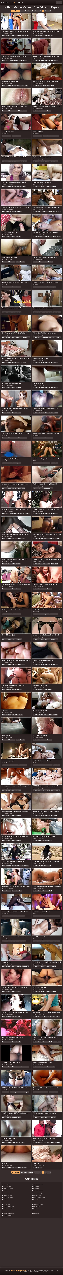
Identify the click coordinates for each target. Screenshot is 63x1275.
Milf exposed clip (7, 1190)
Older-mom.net (6, 1193)
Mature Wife (46, 85)
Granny (35, 261)
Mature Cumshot (16, 1117)
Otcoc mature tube (37, 1204)
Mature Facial (56, 236)
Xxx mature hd (36, 1195)
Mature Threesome (22, 85)
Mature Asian (42, 186)
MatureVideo (12, 2)
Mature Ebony (56, 211)
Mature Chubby (53, 815)
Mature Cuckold (16, 35)
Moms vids (35, 1211)
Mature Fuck (25, 35)
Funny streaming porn (38, 1193)
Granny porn (6, 1184)
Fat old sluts (36, 1202)
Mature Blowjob (48, 35)
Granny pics (35, 1186)
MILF (52, 85)
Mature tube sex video (38, 1197)
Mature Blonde (47, 110)
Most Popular (15, 10)
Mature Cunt (54, 563)
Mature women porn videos (10, 1202)
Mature (35, 60)
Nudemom (35, 1208)
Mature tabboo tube (8, 1206)
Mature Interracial (16, 1016)
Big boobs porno (37, 1199)
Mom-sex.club (6, 1186)
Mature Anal (5, 60)
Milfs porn (35, 1213)
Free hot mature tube (8, 1213)
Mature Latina (56, 312)
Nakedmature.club (37, 1184)
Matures (5, 1199)
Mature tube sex (7, 1215)
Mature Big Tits (38, 110)
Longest (30, 10)
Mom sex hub (6, 1204)
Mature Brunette (16, 211)
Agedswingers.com (37, 1190)
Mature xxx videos (7, 1197)
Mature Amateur (6, 35)
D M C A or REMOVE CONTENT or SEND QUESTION (31, 1271)
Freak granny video (7, 1188)
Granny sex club (7, 1195)
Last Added (24, 10)
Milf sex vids (36, 1206)
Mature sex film (7, 1211)
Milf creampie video (8, 1208)
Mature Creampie (22, 110)
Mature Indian (47, 135)
